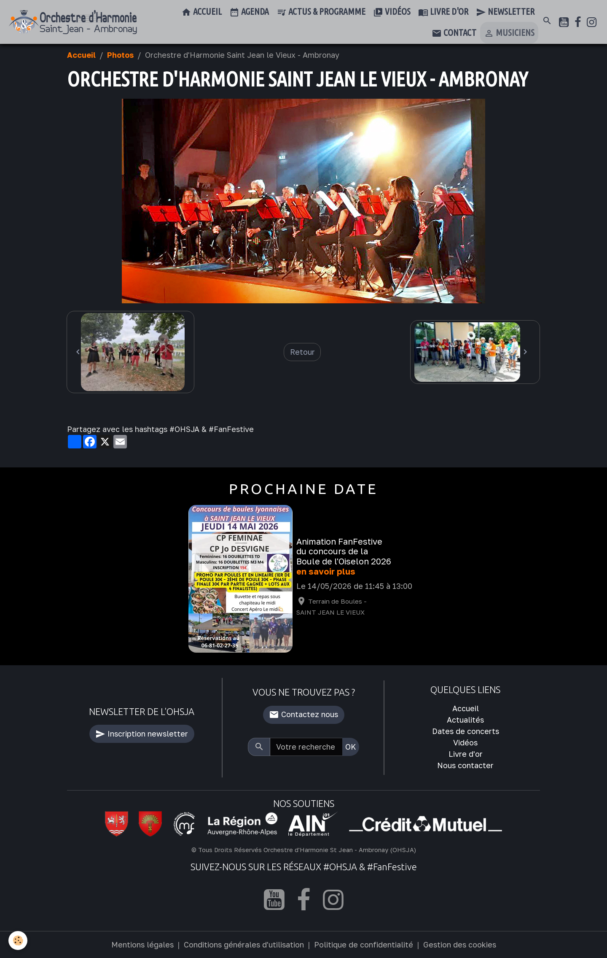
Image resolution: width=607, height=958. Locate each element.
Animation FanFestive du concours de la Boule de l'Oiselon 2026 (343, 552)
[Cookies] (17, 940)
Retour (302, 351)
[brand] (73, 22)
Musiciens (509, 33)
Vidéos (392, 12)
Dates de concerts (465, 731)
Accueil (201, 12)
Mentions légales (142, 944)
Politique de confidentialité (363, 944)
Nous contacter (465, 765)
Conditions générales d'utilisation (244, 944)
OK (350, 746)
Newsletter (505, 12)
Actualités (465, 719)
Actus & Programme (321, 12)
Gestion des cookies (459, 944)
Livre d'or (443, 12)
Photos (120, 54)
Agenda (249, 12)
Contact (454, 33)
